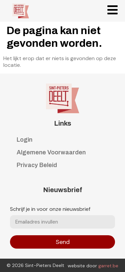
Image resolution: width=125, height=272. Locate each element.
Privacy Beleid (37, 165)
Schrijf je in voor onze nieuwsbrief (50, 210)
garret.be (108, 266)
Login (24, 139)
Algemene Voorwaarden (51, 152)
